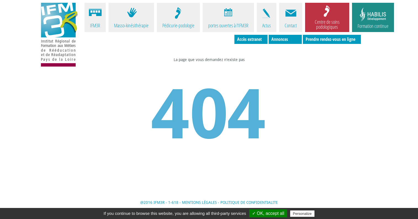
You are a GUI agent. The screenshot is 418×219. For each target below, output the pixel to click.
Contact (291, 25)
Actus (266, 25)
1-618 (173, 202)
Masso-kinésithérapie (131, 25)
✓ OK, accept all (268, 213)
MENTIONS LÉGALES (199, 202)
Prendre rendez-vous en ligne (330, 39)
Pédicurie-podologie (178, 25)
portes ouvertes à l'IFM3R (228, 25)
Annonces (279, 39)
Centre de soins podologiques (327, 24)
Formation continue (373, 26)
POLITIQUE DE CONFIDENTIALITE (249, 202)
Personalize (302, 214)
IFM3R (95, 25)
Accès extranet (249, 39)
